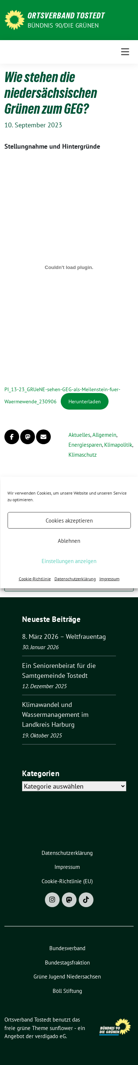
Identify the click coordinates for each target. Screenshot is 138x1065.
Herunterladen (84, 401)
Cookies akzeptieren (69, 520)
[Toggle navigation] (125, 52)
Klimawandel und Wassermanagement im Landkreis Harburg (55, 714)
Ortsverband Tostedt (66, 15)
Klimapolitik (118, 444)
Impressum (109, 578)
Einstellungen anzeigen (69, 560)
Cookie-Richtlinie (35, 578)
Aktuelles (79, 434)
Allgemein (104, 434)
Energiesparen (85, 444)
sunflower (61, 1028)
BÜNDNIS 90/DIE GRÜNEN (63, 25)
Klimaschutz (82, 454)
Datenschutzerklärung (75, 578)
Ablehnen (69, 540)
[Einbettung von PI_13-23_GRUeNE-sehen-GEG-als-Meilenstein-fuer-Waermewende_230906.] (69, 267)
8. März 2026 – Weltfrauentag (64, 636)
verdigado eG (50, 1036)
